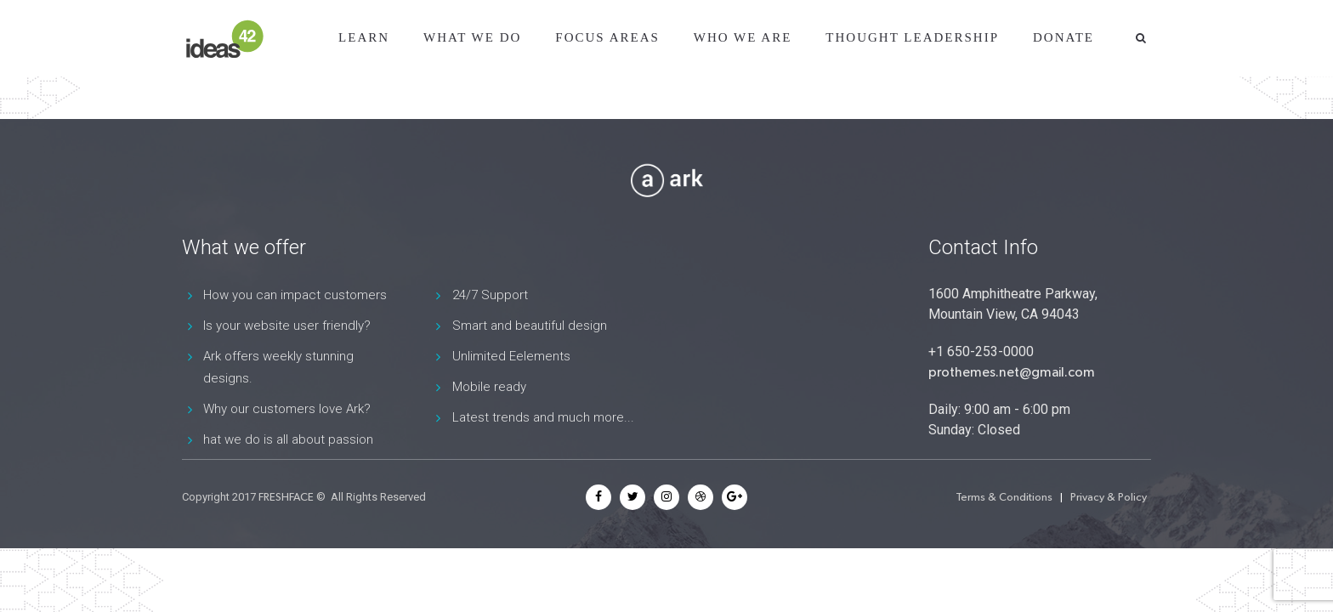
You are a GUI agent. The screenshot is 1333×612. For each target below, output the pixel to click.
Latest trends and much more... (543, 417)
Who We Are (743, 37)
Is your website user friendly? (287, 325)
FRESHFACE (286, 496)
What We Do (472, 37)
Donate (1063, 37)
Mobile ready (489, 386)
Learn (363, 37)
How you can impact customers (295, 295)
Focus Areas (607, 37)
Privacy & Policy (1108, 496)
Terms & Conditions (1004, 496)
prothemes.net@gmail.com (1011, 372)
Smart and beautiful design (529, 325)
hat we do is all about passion (288, 439)
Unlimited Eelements (511, 356)
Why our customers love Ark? (287, 408)
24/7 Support (490, 295)
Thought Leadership (912, 37)
